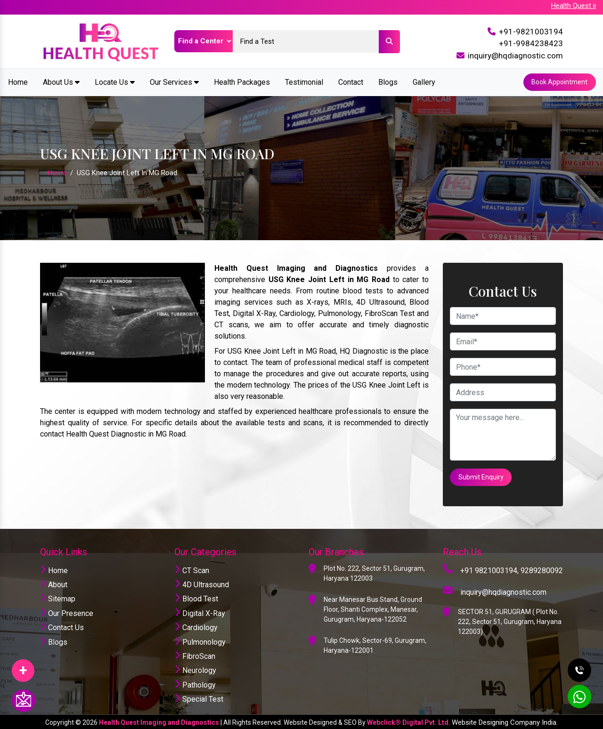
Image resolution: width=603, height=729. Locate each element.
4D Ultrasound (201, 583)
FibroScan (194, 655)
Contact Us (62, 626)
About (53, 583)
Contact (350, 81)
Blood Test (196, 597)
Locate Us (115, 81)
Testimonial (304, 81)
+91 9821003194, (489, 569)
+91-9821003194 (531, 31)
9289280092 (542, 569)
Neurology (195, 669)
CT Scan (191, 569)
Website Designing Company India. (505, 721)
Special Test (198, 698)
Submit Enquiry (481, 476)
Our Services (174, 81)
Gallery (424, 81)
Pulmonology (200, 640)
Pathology (195, 683)
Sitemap (57, 597)
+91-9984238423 (531, 43)
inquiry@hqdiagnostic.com (515, 55)
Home (18, 81)
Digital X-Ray (199, 612)
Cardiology (196, 626)
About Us (61, 81)
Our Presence (66, 612)
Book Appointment (559, 82)
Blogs (388, 81)
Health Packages (242, 81)
